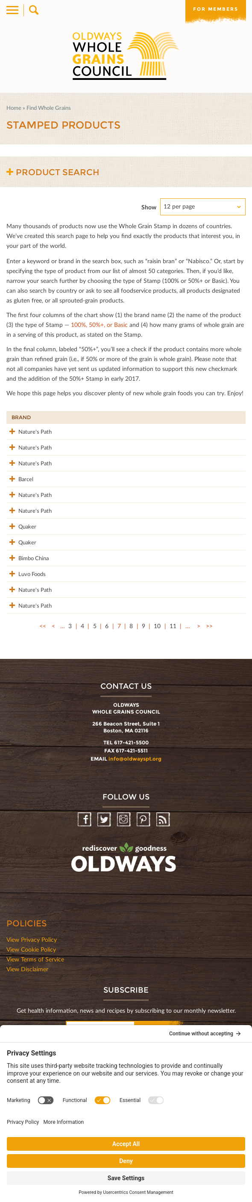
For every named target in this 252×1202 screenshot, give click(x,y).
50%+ (232, 417)
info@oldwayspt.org (134, 871)
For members (215, 9)
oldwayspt (124, 974)
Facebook (85, 932)
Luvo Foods (19, 663)
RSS (163, 932)
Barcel (19, 507)
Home (13, 107)
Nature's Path (22, 436)
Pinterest (144, 932)
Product (60, 417)
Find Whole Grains (48, 107)
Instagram (124, 932)
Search (33, 10)
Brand (21, 417)
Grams (198, 417)
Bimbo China (19, 638)
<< (42, 738)
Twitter (104, 932)
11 (173, 738)
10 (157, 738)
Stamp (164, 417)
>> (209, 738)
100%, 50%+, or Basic (99, 324)
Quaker (20, 582)
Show (148, 207)
